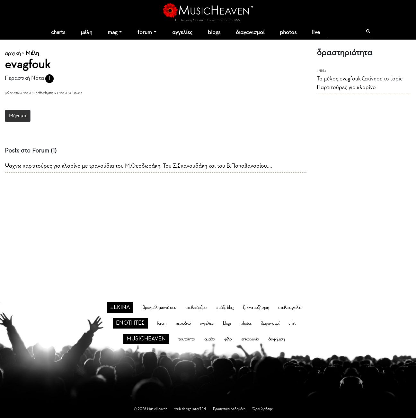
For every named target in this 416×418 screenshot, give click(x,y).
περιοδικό (183, 323)
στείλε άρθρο (195, 307)
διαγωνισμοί (250, 32)
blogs (214, 32)
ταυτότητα (186, 339)
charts (58, 32)
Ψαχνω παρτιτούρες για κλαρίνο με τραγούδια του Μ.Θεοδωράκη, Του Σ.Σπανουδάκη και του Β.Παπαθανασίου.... (138, 166)
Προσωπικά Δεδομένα (229, 409)
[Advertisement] (208, 227)
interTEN (199, 409)
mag (112, 32)
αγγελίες (182, 32)
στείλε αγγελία (289, 307)
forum (144, 32)
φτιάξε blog (225, 307)
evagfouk (350, 79)
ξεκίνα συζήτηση (256, 307)
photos (288, 32)
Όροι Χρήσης (262, 409)
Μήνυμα (17, 115)
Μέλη (32, 53)
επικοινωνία (250, 339)
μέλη (86, 32)
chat (292, 323)
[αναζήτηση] (345, 31)
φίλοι (228, 339)
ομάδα (209, 339)
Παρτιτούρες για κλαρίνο (346, 87)
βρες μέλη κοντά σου (159, 307)
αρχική (13, 53)
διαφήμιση (276, 339)
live (316, 32)
